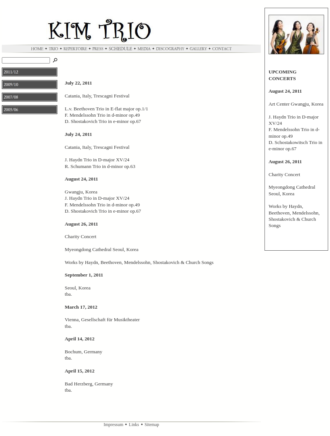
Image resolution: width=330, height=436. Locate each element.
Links (134, 424)
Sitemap (152, 424)
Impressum (113, 424)
